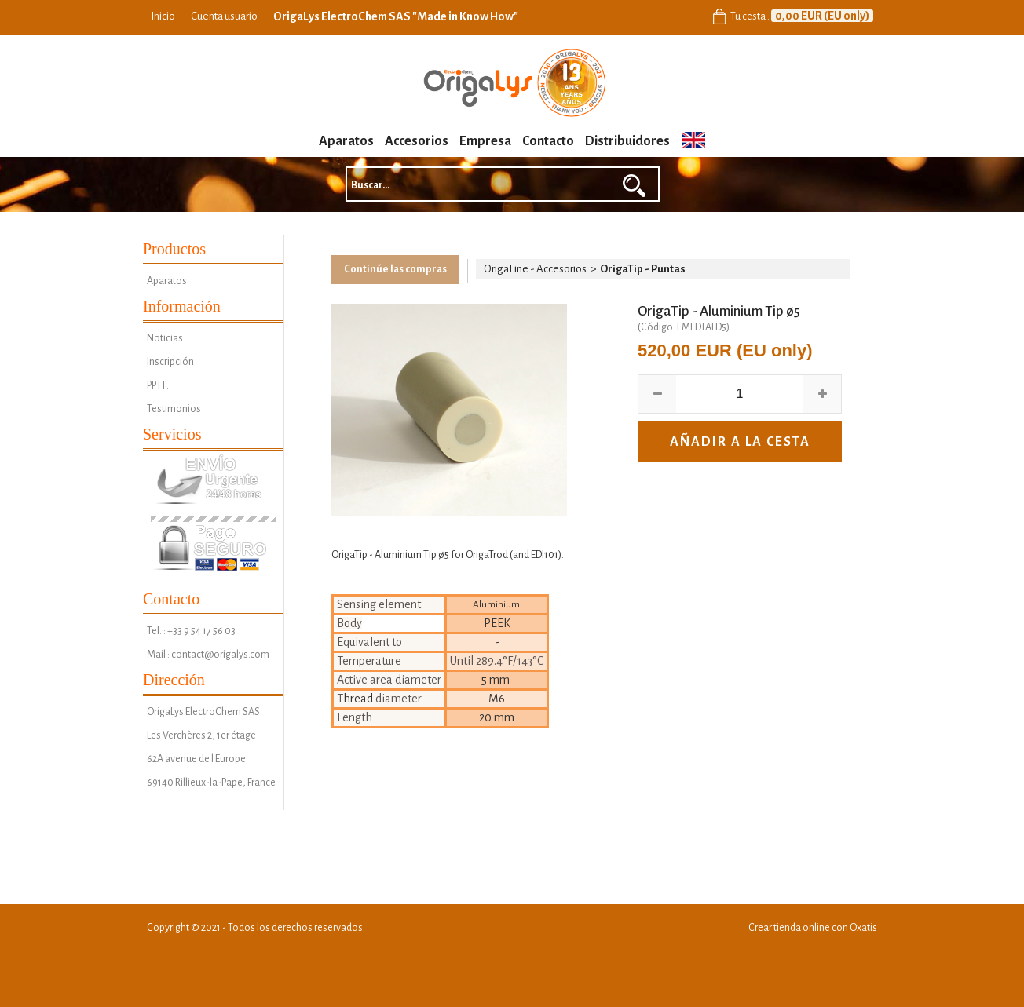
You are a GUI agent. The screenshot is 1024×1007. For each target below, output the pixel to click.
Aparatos (346, 141)
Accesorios (416, 141)
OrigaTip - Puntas (643, 269)
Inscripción (170, 361)
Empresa (485, 141)
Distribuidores (627, 141)
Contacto (548, 141)
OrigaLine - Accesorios (535, 269)
